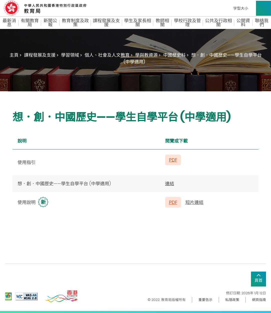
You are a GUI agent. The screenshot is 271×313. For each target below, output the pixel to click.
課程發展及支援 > (41, 55)
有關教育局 (30, 23)
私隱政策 (232, 299)
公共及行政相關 (218, 23)
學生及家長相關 (137, 23)
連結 (169, 183)
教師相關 (162, 23)
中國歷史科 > (176, 55)
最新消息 (9, 23)
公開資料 (243, 23)
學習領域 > (71, 55)
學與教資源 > (148, 55)
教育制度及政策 (75, 23)
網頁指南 (259, 299)
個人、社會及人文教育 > (109, 55)
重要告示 (205, 299)
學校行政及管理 (187, 23)
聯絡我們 (261, 23)
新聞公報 (50, 23)
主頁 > (16, 55)
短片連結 (194, 202)
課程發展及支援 (106, 23)
